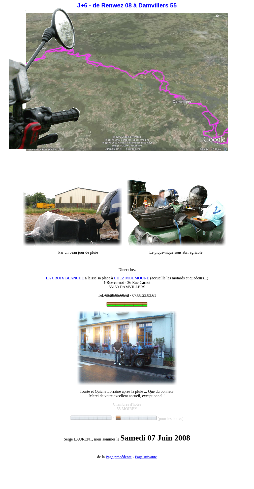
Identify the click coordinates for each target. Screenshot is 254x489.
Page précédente (118, 457)
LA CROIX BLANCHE (65, 278)
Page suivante (146, 457)
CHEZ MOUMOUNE (132, 278)
